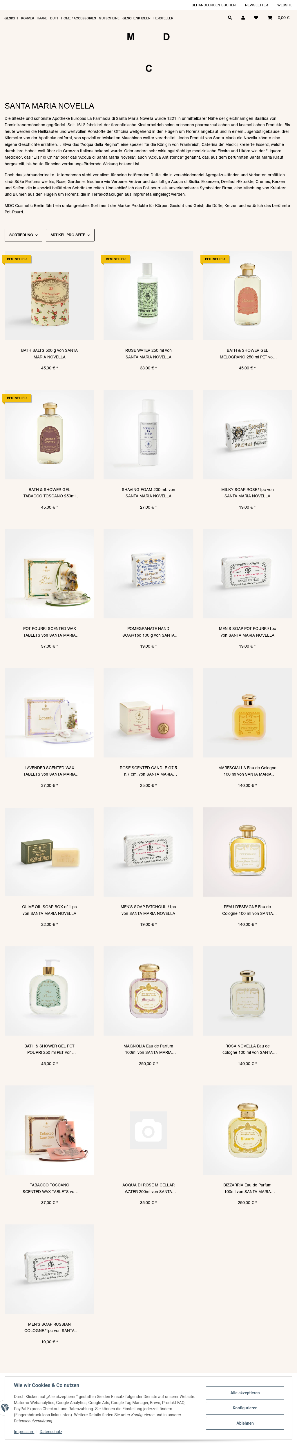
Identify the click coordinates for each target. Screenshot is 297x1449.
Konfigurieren (244, 1408)
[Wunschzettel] (256, 17)
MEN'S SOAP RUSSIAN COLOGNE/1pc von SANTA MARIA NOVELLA (49, 1328)
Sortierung (21, 234)
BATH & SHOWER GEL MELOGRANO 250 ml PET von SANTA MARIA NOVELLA (247, 354)
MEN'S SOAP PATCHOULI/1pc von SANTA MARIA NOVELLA (148, 910)
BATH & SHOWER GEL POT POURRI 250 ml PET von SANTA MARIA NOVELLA (49, 1049)
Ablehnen (244, 1423)
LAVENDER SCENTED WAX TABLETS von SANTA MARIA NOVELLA (49, 771)
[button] (243, 17)
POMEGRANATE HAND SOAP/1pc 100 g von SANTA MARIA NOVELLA (148, 632)
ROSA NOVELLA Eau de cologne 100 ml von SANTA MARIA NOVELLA (247, 1049)
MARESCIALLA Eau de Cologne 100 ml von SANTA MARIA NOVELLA (247, 771)
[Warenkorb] (278, 17)
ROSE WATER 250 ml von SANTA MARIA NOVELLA (148, 353)
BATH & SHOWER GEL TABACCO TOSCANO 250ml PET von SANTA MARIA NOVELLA (49, 493)
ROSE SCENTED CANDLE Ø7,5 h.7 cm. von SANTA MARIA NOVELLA (148, 771)
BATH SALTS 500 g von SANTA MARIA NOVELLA (49, 353)
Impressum (24, 1431)
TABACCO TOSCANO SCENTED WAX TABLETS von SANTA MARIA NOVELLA (50, 1188)
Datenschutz (51, 1431)
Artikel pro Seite (67, 234)
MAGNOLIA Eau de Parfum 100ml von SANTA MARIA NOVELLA (148, 1049)
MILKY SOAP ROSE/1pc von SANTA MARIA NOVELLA (247, 493)
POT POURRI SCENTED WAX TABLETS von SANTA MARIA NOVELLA (49, 632)
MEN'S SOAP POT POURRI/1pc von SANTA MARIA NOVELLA (247, 632)
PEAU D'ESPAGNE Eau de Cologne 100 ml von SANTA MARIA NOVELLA (247, 910)
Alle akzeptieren (244, 1393)
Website (284, 5)
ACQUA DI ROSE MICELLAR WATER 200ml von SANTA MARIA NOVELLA (148, 1188)
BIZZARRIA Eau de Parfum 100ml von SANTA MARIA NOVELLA (247, 1188)
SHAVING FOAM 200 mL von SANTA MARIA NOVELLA (148, 493)
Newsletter (256, 5)
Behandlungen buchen (214, 5)
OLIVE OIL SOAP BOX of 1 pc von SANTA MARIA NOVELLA (49, 910)
